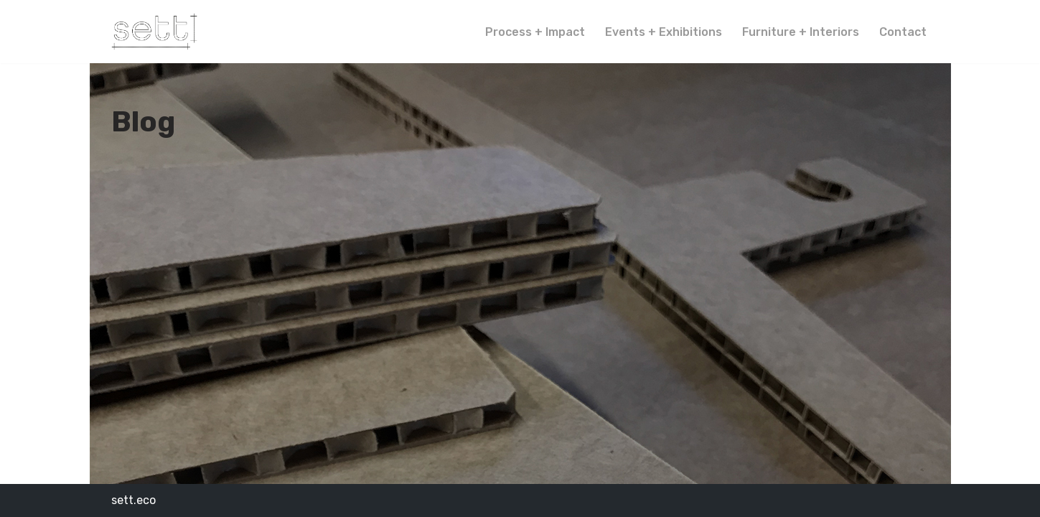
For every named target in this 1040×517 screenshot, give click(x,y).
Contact (903, 32)
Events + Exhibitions (663, 32)
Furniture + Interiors (800, 32)
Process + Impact (535, 32)
